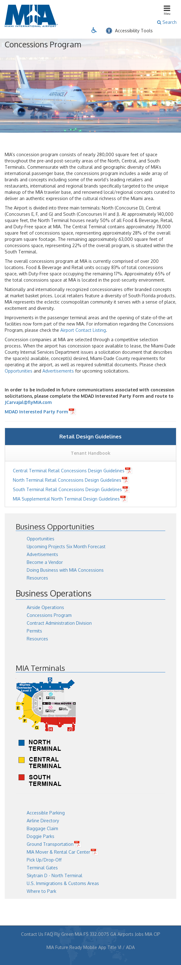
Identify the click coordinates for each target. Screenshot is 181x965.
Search (167, 22)
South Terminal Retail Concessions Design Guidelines (67, 489)
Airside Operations (45, 607)
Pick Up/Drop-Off (44, 859)
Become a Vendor (45, 562)
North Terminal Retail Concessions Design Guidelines (67, 480)
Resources (37, 578)
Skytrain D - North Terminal (54, 875)
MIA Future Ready (64, 947)
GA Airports (122, 934)
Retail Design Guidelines (90, 436)
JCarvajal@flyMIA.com (28, 402)
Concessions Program (49, 615)
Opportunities (18, 371)
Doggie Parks (40, 836)
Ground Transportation (50, 844)
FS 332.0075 (96, 934)
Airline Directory (43, 820)
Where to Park (41, 891)
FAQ (49, 934)
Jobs (139, 934)
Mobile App (94, 947)
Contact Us (32, 934)
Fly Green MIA (68, 934)
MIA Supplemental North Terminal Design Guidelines (66, 498)
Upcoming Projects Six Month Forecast (66, 546)
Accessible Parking (46, 812)
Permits (34, 631)
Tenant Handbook (90, 453)
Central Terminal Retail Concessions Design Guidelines (68, 470)
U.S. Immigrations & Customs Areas (63, 883)
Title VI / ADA (121, 947)
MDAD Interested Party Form (36, 411)
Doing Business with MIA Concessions (65, 570)
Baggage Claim (42, 828)
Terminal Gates (42, 867)
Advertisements (58, 371)
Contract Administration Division (59, 623)
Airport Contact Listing (83, 330)
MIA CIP (152, 934)
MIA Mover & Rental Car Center (58, 852)
